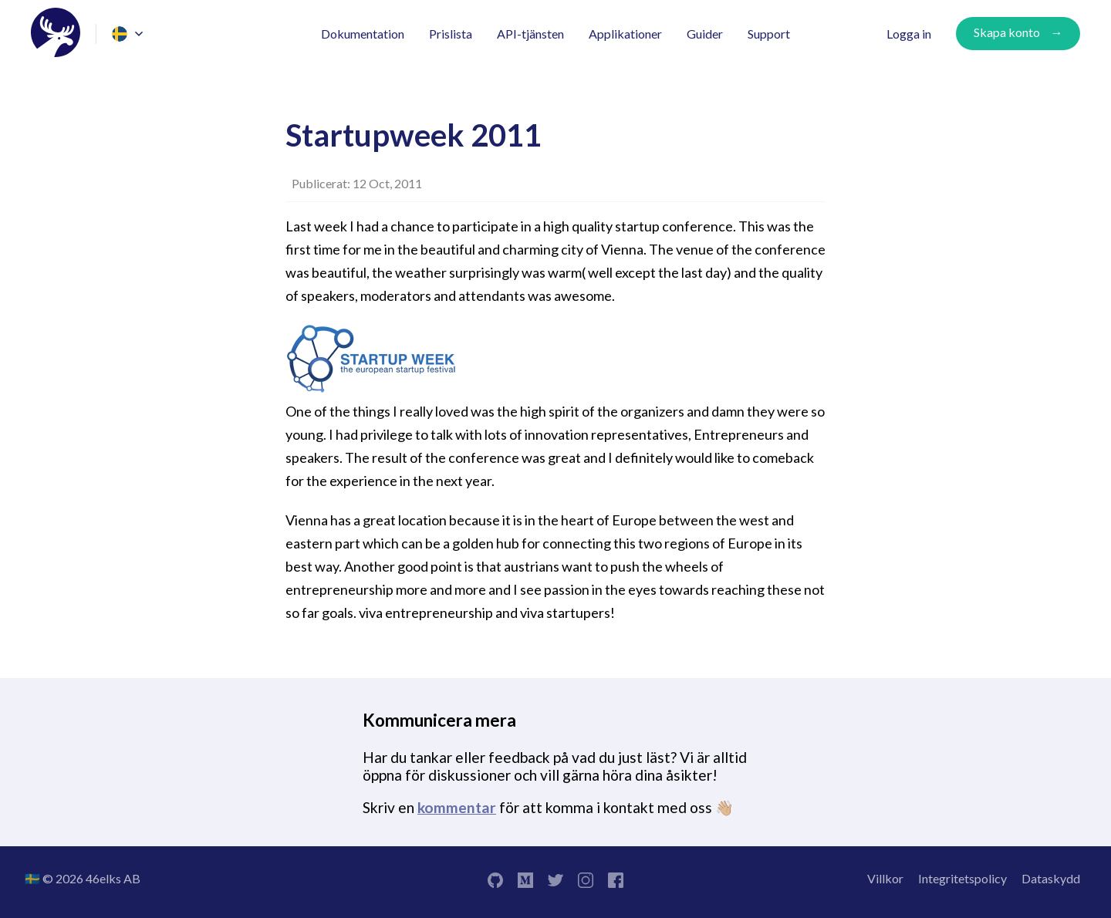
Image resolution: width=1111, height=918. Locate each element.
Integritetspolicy (962, 878)
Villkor (885, 878)
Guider (705, 33)
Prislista (450, 33)
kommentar (456, 807)
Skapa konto (1007, 32)
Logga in (908, 33)
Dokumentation (362, 33)
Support (769, 33)
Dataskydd (1051, 878)
